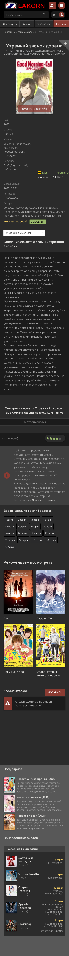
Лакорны (10, 24)
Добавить (55, 692)
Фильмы (27, 24)
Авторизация (52, 5)
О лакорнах (44, 24)
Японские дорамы (26, 31)
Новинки (61, 24)
